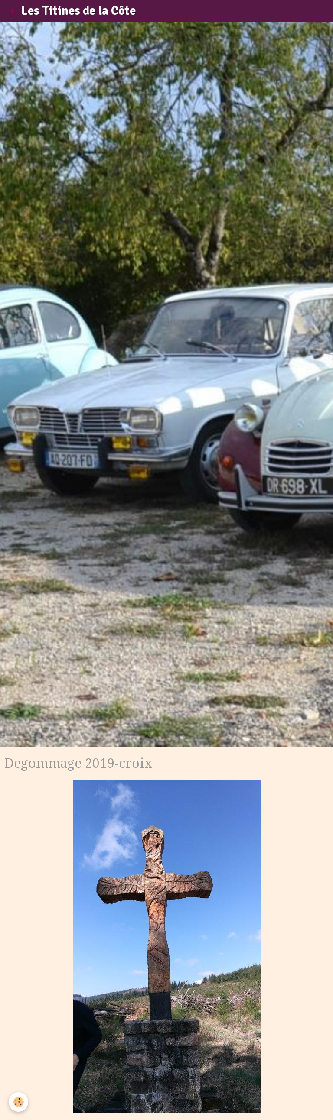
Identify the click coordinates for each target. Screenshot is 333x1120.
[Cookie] (18, 1102)
